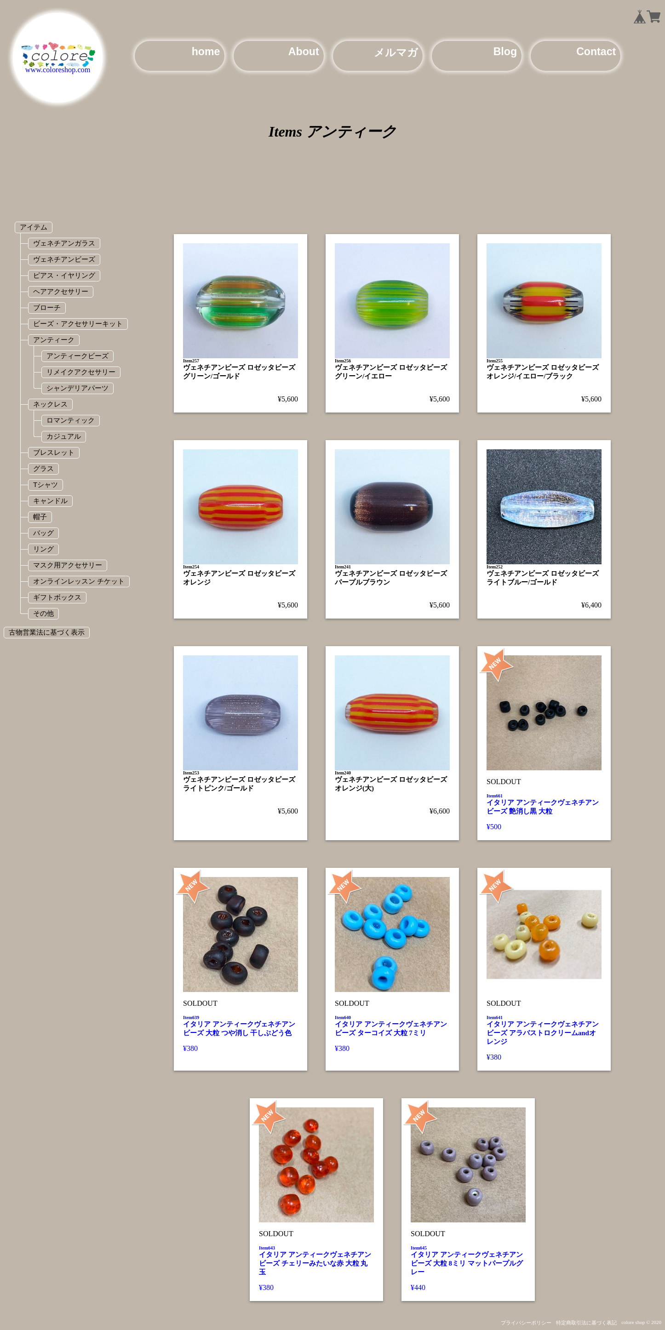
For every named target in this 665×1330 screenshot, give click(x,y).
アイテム (33, 227)
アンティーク (54, 340)
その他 (43, 613)
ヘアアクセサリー (60, 291)
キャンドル (50, 500)
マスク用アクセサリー (67, 565)
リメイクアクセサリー (80, 372)
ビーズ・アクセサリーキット (78, 323)
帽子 (40, 517)
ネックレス (50, 404)
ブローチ (47, 307)
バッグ (43, 533)
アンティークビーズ (77, 356)
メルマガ (396, 52)
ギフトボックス (57, 597)
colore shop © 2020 (641, 1322)
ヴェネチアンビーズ (64, 259)
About (303, 51)
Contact (596, 51)
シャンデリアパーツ (77, 388)
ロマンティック (70, 420)
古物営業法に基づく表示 (47, 632)
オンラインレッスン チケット (79, 581)
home (206, 51)
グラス (43, 468)
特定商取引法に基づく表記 (586, 1322)
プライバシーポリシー (526, 1322)
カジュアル (63, 436)
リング (43, 549)
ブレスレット (54, 452)
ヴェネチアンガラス (64, 243)
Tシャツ (45, 484)
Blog (505, 51)
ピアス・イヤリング (64, 275)
